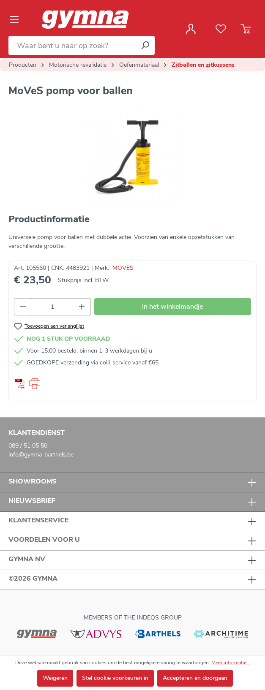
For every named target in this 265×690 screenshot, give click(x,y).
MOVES (123, 268)
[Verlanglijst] (221, 29)
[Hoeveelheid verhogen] (82, 306)
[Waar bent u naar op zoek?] (72, 45)
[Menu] (16, 20)
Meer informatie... (230, 662)
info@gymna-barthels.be (41, 455)
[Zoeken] (145, 45)
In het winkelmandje (172, 306)
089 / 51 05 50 (27, 446)
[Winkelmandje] (246, 29)
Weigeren (55, 678)
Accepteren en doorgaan (195, 678)
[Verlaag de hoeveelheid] (23, 306)
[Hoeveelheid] (52, 306)
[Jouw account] (191, 29)
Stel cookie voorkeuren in (115, 678)
